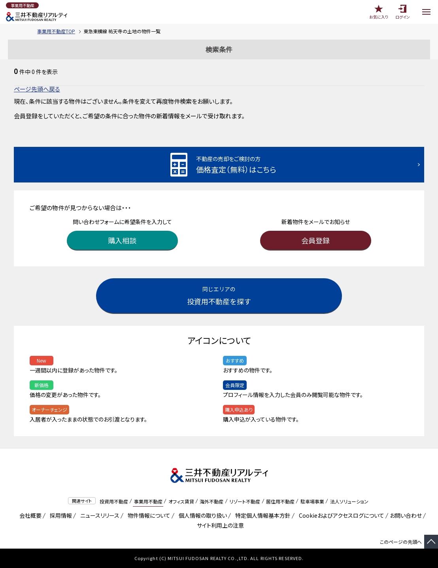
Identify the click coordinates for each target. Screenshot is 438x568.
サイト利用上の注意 (219, 525)
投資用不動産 (114, 501)
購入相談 (122, 240)
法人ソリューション (349, 501)
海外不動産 (211, 501)
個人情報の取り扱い (201, 515)
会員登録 (315, 240)
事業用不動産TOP (56, 31)
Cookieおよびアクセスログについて (340, 515)
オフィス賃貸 (181, 501)
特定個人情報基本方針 (261, 515)
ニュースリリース (98, 515)
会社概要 (29, 515)
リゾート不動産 (244, 501)
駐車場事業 (312, 501)
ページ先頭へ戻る (37, 89)
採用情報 (59, 515)
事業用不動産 (148, 501)
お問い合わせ (406, 515)
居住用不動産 (280, 501)
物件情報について (147, 515)
